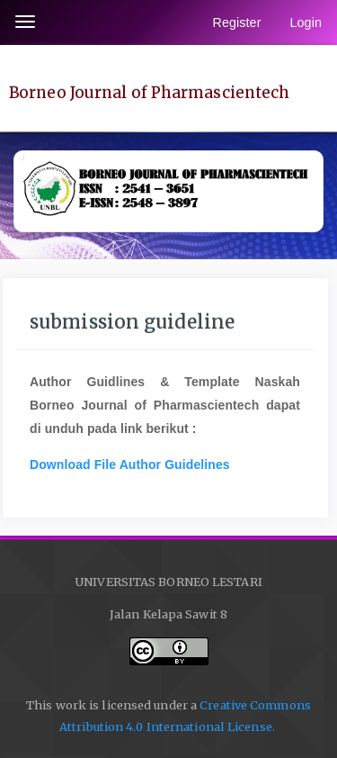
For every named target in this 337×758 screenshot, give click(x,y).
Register (236, 22)
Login (306, 22)
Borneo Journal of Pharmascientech (149, 93)
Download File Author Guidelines (130, 464)
